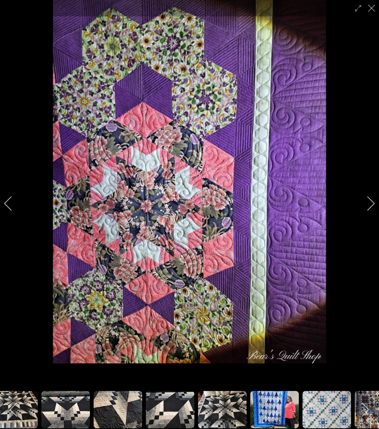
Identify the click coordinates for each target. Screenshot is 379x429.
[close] (372, 8)
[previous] (13, 203)
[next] (366, 203)
